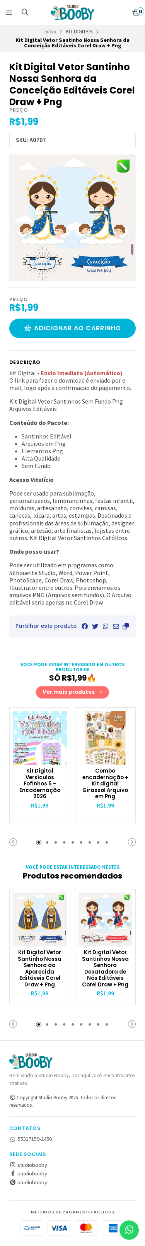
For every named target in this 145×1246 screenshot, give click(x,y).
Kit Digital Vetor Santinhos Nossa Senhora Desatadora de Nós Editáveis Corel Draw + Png (105, 969)
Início (50, 31)
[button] (126, 626)
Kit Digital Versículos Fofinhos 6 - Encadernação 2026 (39, 784)
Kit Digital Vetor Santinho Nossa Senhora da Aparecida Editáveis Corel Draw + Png (39, 969)
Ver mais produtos (72, 692)
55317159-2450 (30, 1139)
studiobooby (28, 1165)
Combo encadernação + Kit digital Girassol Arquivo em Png (105, 784)
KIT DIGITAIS (79, 31)
